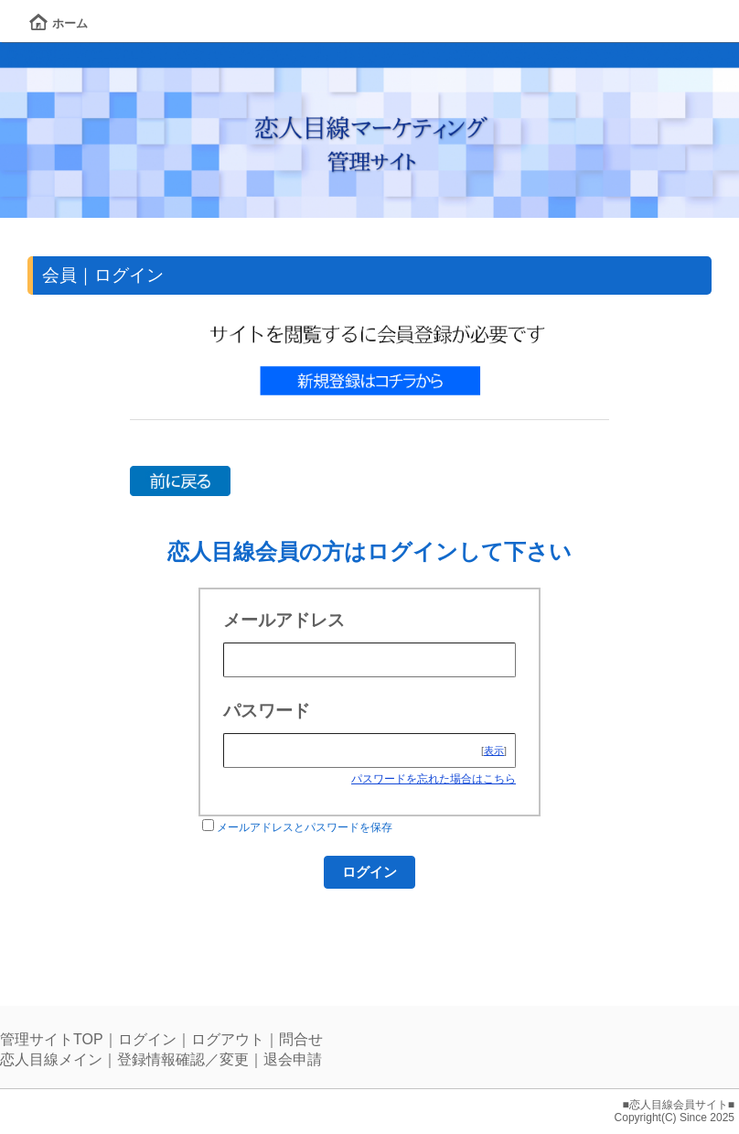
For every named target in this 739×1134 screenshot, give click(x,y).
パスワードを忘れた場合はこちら (433, 778)
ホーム (58, 23)
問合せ (301, 1039)
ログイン (147, 1039)
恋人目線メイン (51, 1059)
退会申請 (292, 1059)
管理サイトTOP (51, 1039)
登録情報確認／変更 (183, 1059)
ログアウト (227, 1039)
